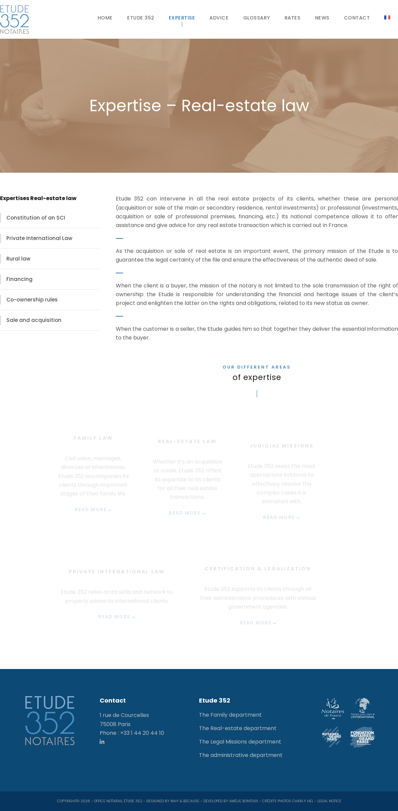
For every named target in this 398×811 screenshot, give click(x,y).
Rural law (18, 258)
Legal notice (329, 801)
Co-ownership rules (32, 299)
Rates (293, 17)
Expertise (182, 17)
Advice (219, 17)
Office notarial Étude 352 (118, 801)
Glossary (256, 17)
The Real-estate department (238, 728)
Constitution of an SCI (35, 217)
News (322, 17)
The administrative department (241, 755)
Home (105, 17)
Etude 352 (140, 17)
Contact (357, 17)
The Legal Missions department (240, 742)
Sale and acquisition (33, 320)
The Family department (230, 715)
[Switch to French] (387, 17)
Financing (19, 279)
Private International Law (39, 238)
